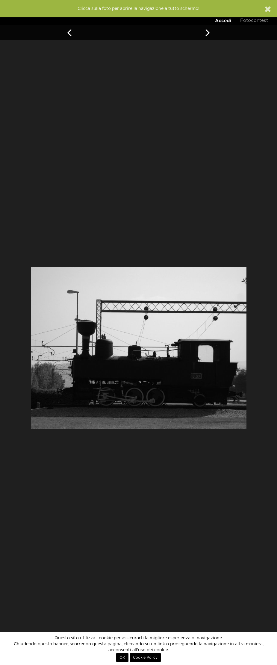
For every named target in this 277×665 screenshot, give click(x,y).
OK (122, 657)
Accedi (223, 20)
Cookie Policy (145, 657)
